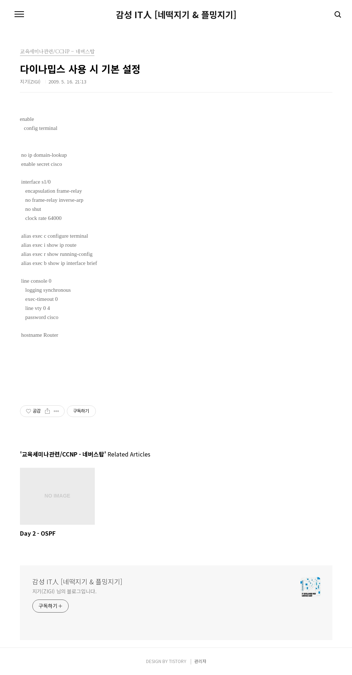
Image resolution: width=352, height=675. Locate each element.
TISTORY (177, 661)
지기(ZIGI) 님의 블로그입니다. (64, 591)
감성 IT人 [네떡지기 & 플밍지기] (176, 14)
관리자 (200, 661)
